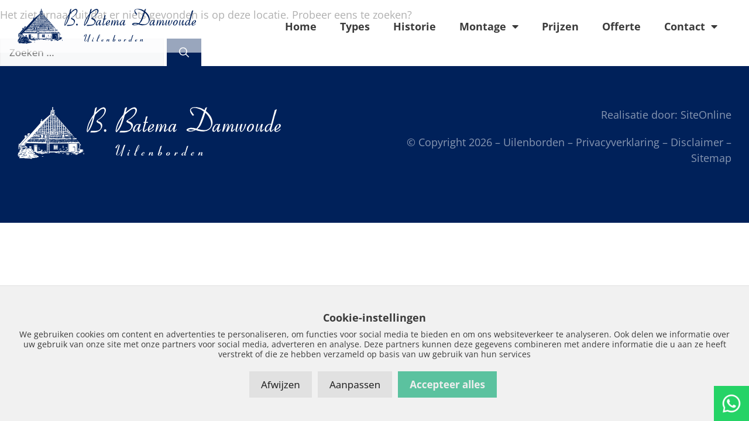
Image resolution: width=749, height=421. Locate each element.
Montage (488, 26)
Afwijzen (280, 384)
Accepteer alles (447, 384)
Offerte (621, 26)
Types (355, 26)
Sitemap (711, 158)
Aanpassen (354, 384)
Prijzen (560, 26)
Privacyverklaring (617, 142)
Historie (414, 26)
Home (301, 26)
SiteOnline (706, 115)
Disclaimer (697, 142)
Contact (690, 26)
